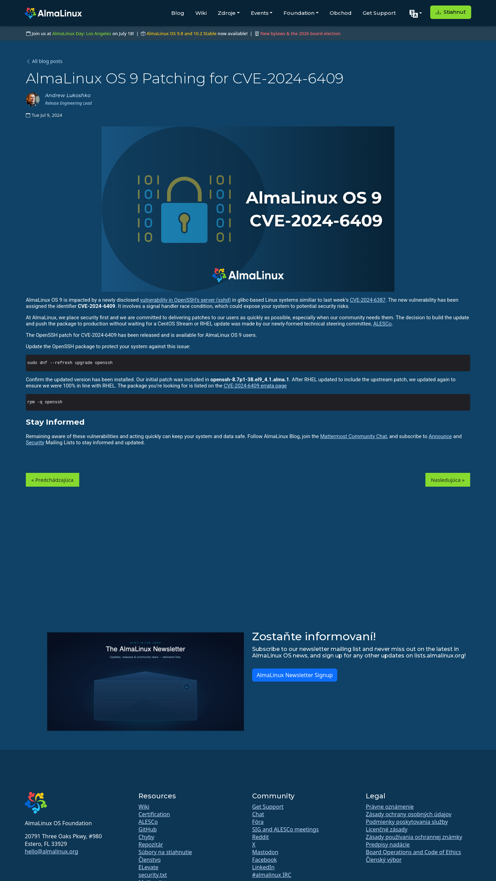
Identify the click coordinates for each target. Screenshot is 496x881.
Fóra (258, 822)
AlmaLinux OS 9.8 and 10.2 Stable (181, 33)
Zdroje (227, 13)
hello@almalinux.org (51, 851)
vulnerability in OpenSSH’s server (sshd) (185, 300)
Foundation (298, 13)
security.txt (152, 875)
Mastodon (265, 852)
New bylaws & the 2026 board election (300, 33)
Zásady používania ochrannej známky (414, 837)
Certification (154, 814)
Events (260, 13)
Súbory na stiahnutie (165, 852)
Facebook (264, 859)
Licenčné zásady (386, 829)
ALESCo (382, 324)
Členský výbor (384, 859)
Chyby (146, 837)
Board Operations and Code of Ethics (413, 852)
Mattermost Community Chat (353, 436)
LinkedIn (263, 867)
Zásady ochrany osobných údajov (409, 814)
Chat (258, 814)
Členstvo (149, 859)
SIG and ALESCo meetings (285, 829)
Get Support (379, 13)
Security (35, 442)
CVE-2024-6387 (368, 300)
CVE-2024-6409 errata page (255, 386)
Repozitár (150, 844)
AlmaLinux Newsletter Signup (295, 675)
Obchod (341, 13)
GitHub (147, 829)
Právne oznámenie (390, 806)
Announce (440, 436)
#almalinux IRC (271, 875)
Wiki (201, 13)
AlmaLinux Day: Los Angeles (81, 33)
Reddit (260, 837)
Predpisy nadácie (388, 844)
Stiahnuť (451, 12)
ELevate (148, 867)
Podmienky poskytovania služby (407, 822)
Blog (177, 13)
